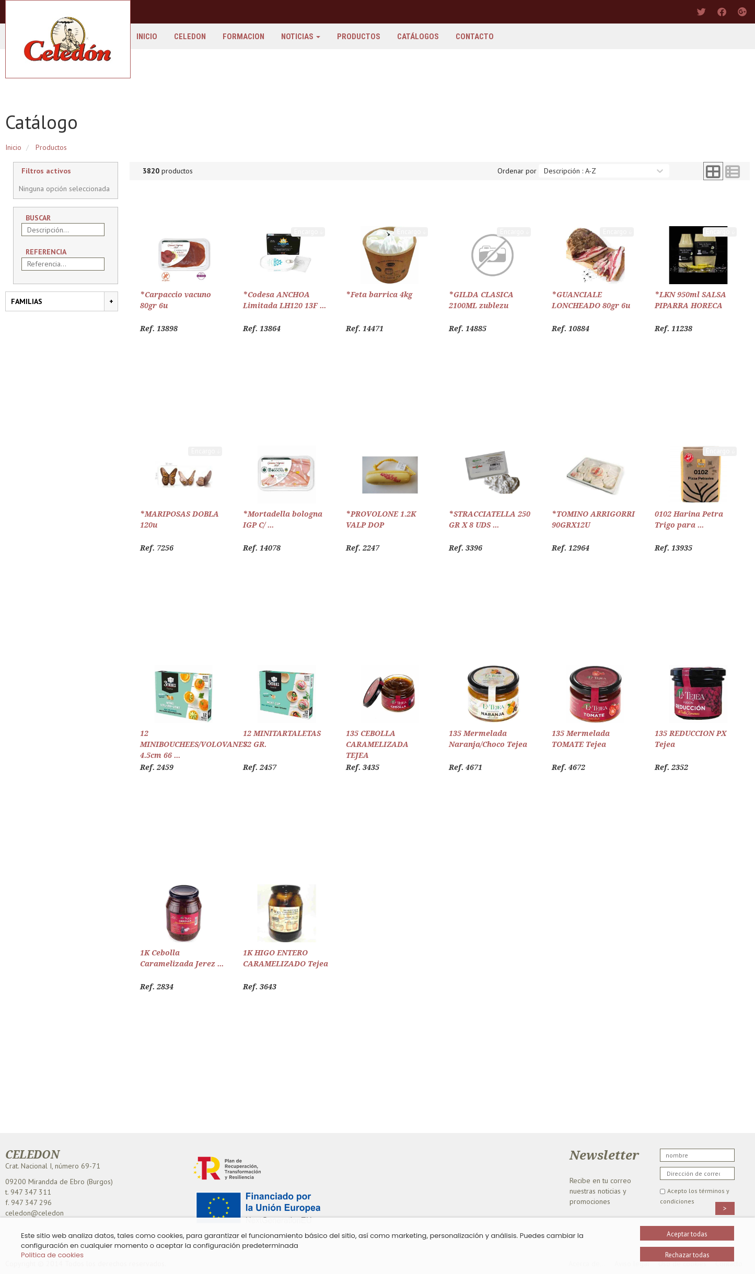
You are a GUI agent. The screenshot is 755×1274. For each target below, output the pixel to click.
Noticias (300, 36)
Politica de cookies (52, 1255)
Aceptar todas (687, 1234)
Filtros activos (46, 171)
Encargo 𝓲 (308, 231)
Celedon (190, 36)
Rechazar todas (687, 1254)
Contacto (475, 36)
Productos (358, 36)
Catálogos (418, 36)
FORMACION (243, 36)
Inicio (146, 36)
